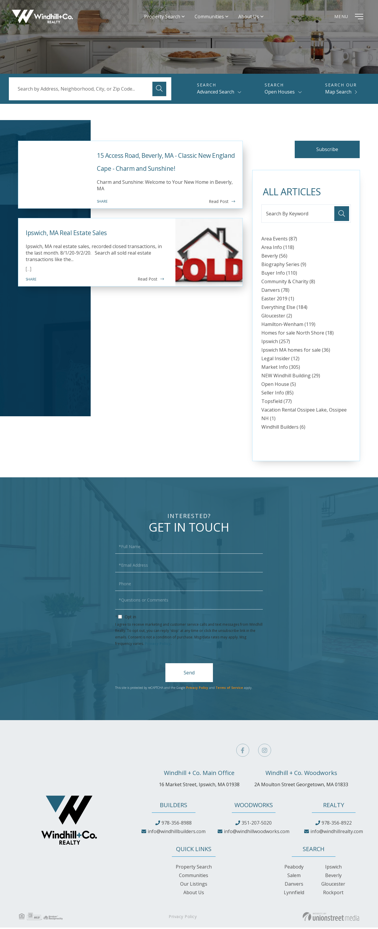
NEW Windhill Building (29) (290, 377)
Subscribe (324, 150)
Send (189, 674)
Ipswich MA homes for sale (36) (295, 351)
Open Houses (280, 92)
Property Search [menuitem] (168, 17)
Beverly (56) (274, 257)
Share (102, 216)
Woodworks (253, 806)
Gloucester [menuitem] (333, 885)
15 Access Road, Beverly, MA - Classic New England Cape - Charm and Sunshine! (159, 168)
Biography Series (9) (283, 266)
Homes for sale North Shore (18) (297, 334)
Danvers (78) (275, 291)
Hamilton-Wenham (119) (288, 325)
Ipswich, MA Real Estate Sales (87, 247)
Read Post (219, 217)
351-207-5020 (257, 824)
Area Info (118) (277, 248)
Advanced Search (215, 92)
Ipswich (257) (275, 343)
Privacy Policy (158, 645)
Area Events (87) (279, 240)
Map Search (338, 92)
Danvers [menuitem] (294, 885)
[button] (160, 89)
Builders (173, 806)
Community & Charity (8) (288, 283)
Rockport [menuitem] (333, 894)
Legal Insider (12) (280, 360)
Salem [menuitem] (294, 877)
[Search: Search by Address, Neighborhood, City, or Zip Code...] (90, 88)
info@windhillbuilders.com (177, 833)
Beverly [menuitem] (333, 877)
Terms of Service (229, 689)
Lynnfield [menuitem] (294, 894)
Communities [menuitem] (215, 17)
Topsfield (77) (276, 402)
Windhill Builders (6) (283, 428)
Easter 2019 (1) (277, 300)
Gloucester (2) (276, 317)
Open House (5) (278, 385)
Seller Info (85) (277, 394)
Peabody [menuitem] (294, 868)
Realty (333, 806)
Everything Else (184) (284, 308)
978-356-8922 (337, 824)
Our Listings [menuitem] (193, 885)
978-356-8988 (177, 824)
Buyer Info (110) (279, 274)
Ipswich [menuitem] (333, 868)
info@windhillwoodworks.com (256, 833)
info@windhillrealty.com (336, 833)
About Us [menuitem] (255, 17)
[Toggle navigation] (347, 18)
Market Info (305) (280, 368)
